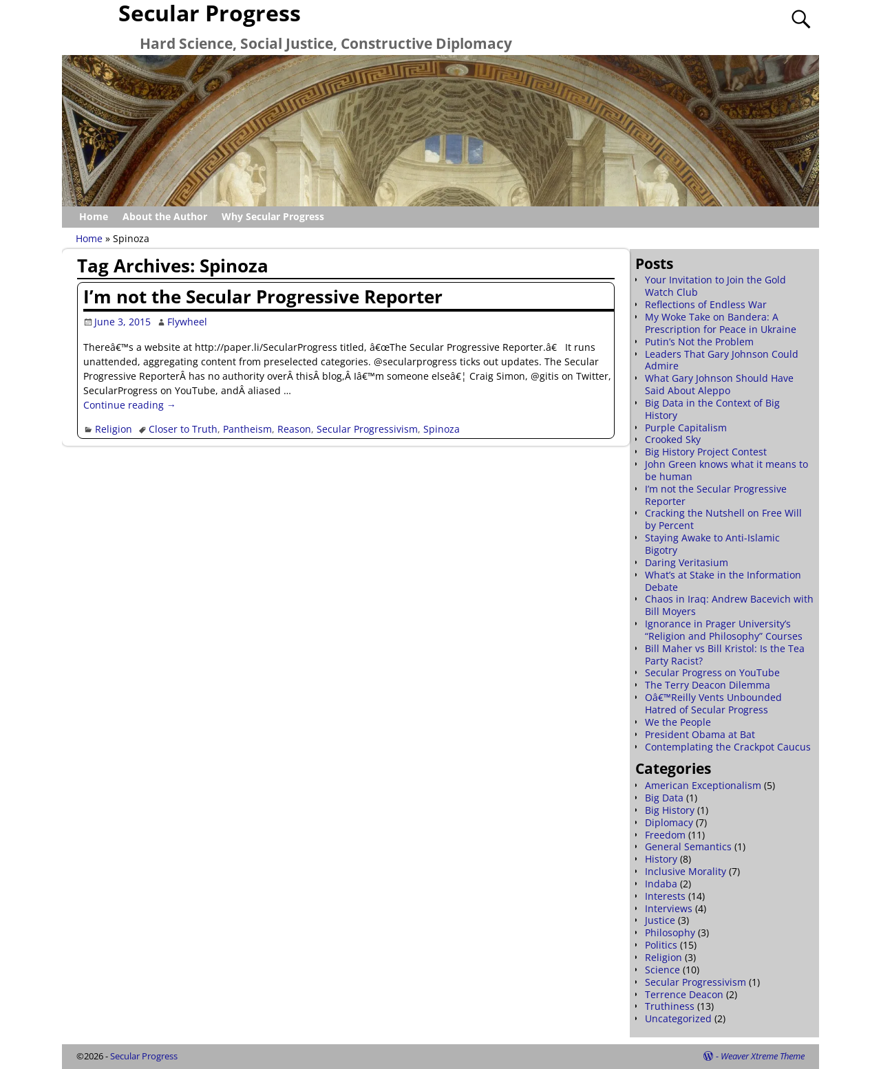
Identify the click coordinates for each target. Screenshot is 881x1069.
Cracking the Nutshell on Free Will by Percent (723, 519)
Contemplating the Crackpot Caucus (728, 746)
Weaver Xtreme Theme (763, 1056)
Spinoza (441, 428)
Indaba (661, 883)
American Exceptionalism (703, 785)
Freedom (665, 834)
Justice (660, 920)
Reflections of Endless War (706, 304)
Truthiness (669, 1006)
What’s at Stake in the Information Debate (723, 581)
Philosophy (670, 932)
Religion (113, 428)
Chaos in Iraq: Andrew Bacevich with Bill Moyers (729, 605)
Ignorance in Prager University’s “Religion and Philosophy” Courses (724, 630)
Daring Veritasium (686, 562)
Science (662, 969)
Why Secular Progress (273, 216)
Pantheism (247, 428)
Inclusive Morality (685, 871)
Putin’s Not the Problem (699, 341)
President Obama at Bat (700, 734)
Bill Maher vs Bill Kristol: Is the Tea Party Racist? (725, 654)
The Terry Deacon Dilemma (707, 684)
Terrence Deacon (684, 994)
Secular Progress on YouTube (712, 672)
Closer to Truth (183, 428)
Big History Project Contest (706, 451)
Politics (661, 944)
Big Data (664, 797)
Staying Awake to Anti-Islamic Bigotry (712, 544)
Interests (665, 896)
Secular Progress (144, 1056)
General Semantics (688, 846)
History (661, 858)
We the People (678, 721)
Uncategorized (678, 1018)
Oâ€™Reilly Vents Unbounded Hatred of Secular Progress (713, 703)
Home (93, 216)
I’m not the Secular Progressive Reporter (263, 296)
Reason (294, 428)
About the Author (165, 216)
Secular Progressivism (367, 428)
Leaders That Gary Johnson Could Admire (721, 360)
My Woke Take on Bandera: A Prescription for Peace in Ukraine (720, 323)
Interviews (668, 908)
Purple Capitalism (686, 427)
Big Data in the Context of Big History (712, 409)
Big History (669, 810)
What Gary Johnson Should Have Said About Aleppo (719, 384)
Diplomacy (669, 822)
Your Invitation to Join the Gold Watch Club (715, 286)
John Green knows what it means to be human (726, 470)
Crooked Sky (673, 439)
